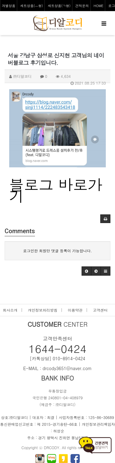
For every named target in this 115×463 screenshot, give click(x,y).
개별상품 (8, 5)
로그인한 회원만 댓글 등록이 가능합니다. (57, 250)
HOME (98, 5)
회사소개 (10, 310)
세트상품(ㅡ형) (31, 5)
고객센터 (100, 310)
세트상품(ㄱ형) (59, 5)
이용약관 (75, 310)
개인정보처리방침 (42, 310)
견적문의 (82, 5)
